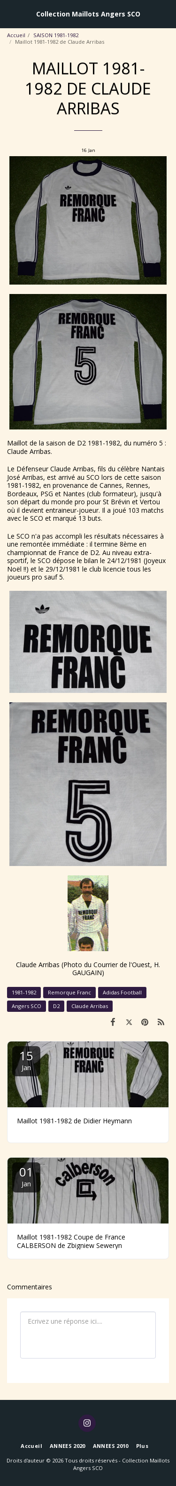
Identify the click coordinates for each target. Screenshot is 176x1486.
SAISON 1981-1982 (55, 35)
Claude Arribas (89, 1005)
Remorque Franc (69, 992)
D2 (56, 1005)
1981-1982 (24, 992)
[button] (10, 13)
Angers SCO (26, 1005)
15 (26, 1059)
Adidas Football (122, 992)
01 (26, 1175)
